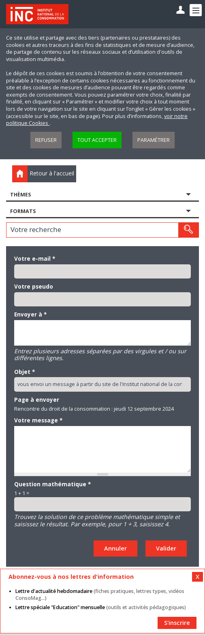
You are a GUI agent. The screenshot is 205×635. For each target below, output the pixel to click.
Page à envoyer (36, 399)
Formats (23, 211)
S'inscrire (177, 623)
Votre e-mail (34, 258)
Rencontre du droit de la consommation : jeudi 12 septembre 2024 (94, 408)
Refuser (46, 140)
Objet (24, 372)
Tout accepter (97, 140)
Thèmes (20, 194)
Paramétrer (153, 140)
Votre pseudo (33, 286)
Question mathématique (52, 484)
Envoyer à (30, 314)
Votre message (38, 420)
